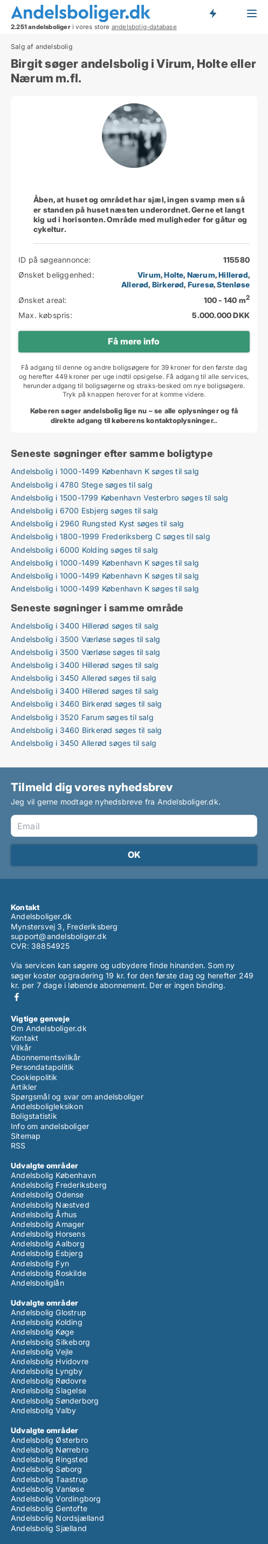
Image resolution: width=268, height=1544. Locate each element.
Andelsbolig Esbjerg (47, 1253)
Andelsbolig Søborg (47, 1469)
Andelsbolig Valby (43, 1410)
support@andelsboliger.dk (59, 936)
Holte (173, 274)
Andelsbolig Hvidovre (49, 1361)
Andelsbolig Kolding (47, 1322)
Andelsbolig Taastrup (49, 1479)
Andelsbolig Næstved (50, 1204)
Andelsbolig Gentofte (49, 1508)
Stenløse (233, 284)
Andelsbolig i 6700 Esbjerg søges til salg (84, 510)
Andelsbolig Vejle (42, 1351)
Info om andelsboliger (50, 1126)
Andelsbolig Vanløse (47, 1488)
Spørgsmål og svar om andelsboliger (77, 1096)
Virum (149, 274)
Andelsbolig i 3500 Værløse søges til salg (85, 639)
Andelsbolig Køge (42, 1331)
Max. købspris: (45, 315)
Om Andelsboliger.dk (49, 1028)
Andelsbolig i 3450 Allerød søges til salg (83, 677)
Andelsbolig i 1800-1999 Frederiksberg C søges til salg (110, 536)
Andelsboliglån (37, 1282)
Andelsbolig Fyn (40, 1263)
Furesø (201, 284)
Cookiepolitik (34, 1077)
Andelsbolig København (53, 1175)
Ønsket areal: (42, 300)
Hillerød (233, 274)
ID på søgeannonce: (54, 259)
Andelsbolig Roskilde (48, 1273)
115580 (236, 259)
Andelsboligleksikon (47, 1106)
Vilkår (21, 1047)
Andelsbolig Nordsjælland (57, 1517)
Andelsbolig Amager (48, 1224)
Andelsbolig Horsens (48, 1233)
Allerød (134, 284)
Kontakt (24, 1037)
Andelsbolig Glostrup (48, 1312)
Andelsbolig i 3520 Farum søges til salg (82, 717)
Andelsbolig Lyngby (47, 1371)
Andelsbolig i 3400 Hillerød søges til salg (85, 625)
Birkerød (168, 284)
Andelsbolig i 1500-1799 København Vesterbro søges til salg (120, 497)
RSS (18, 1145)
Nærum (201, 274)
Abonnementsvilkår (45, 1057)
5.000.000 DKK (221, 315)
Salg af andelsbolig (42, 47)
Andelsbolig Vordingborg (56, 1498)
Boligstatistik (34, 1115)
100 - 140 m (227, 300)
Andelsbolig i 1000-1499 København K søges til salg (105, 471)
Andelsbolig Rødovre (48, 1380)
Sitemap (25, 1135)
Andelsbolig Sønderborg (55, 1400)
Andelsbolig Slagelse (48, 1390)
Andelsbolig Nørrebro (49, 1449)
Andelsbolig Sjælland (49, 1528)
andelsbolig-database (144, 27)
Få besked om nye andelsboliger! (212, 12)
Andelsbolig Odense (47, 1194)
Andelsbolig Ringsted (49, 1459)
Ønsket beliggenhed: (56, 274)
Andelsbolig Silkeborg (50, 1341)
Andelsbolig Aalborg (48, 1243)
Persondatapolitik (42, 1066)
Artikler (24, 1086)
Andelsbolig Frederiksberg (59, 1184)
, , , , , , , (185, 279)
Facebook (17, 997)
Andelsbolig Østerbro (49, 1439)
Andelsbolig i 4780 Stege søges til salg (82, 484)
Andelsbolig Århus (44, 1214)
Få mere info (134, 341)
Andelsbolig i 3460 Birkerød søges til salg (86, 703)
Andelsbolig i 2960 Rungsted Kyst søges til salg (97, 523)
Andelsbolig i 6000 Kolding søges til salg (84, 549)
